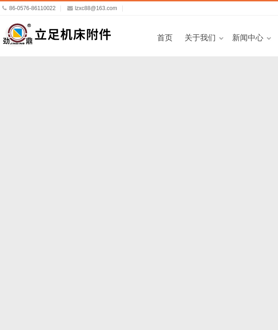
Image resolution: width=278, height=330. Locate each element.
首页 (165, 37)
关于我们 (200, 37)
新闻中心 (247, 37)
